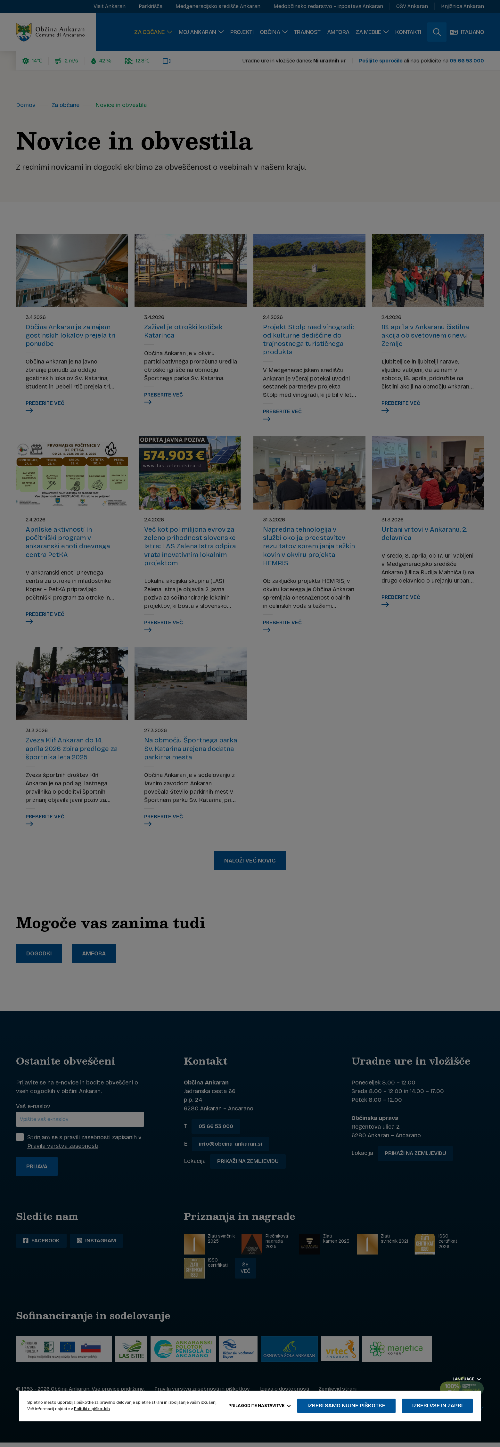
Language (467, 1379)
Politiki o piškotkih (92, 1408)
